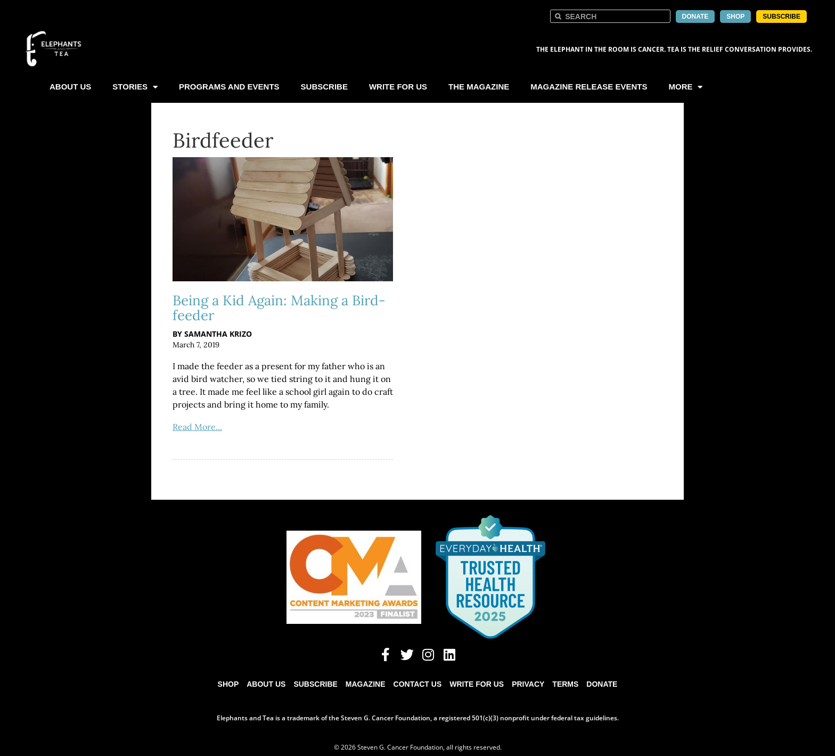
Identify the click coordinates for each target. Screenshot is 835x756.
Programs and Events (229, 86)
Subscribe (324, 86)
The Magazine (478, 86)
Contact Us (418, 684)
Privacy (528, 684)
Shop (228, 684)
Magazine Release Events (588, 86)
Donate (601, 684)
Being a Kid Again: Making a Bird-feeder (279, 307)
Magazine (366, 684)
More (685, 87)
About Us (70, 86)
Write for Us (476, 684)
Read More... (197, 426)
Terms (565, 684)
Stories (135, 87)
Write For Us (398, 86)
